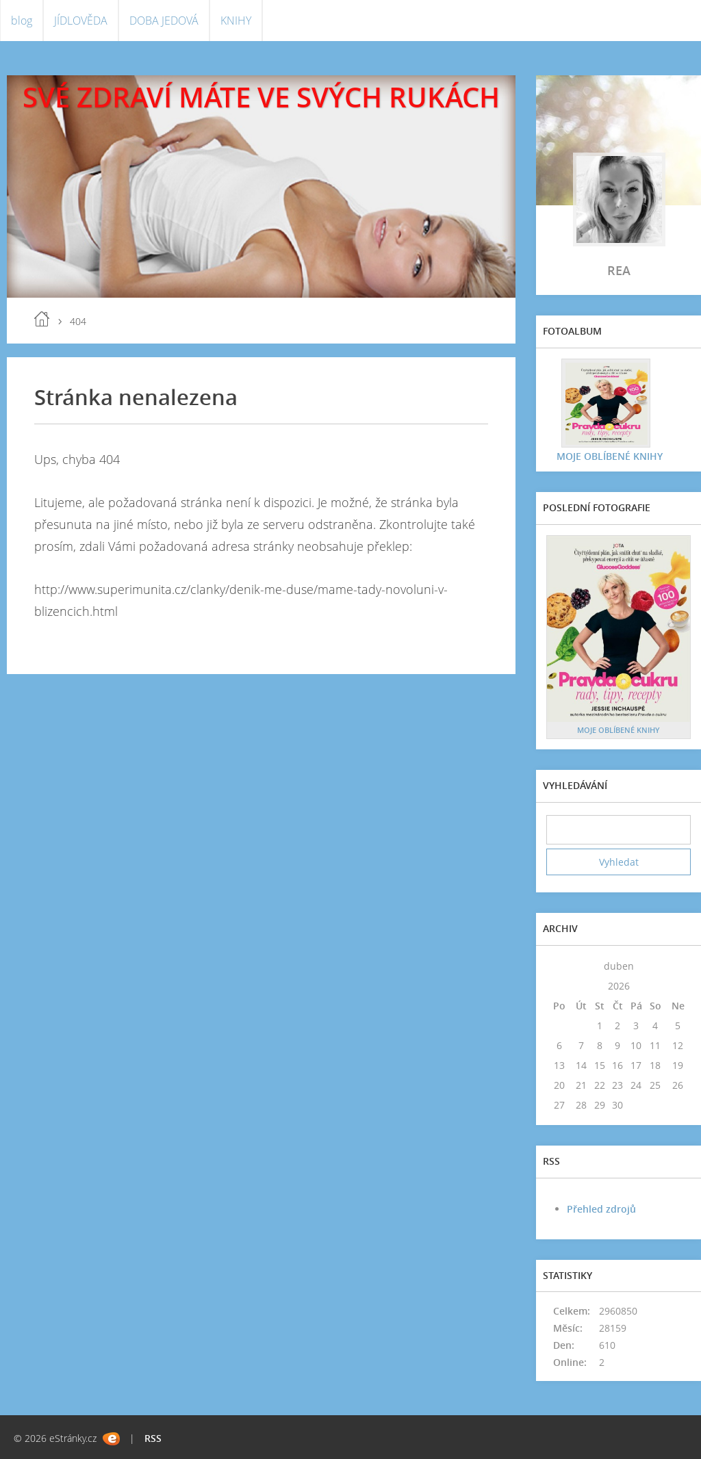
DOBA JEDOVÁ (164, 20)
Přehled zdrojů (601, 1208)
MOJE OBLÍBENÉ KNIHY (610, 456)
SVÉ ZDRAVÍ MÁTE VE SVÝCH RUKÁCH (261, 97)
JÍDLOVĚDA (80, 20)
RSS (153, 1438)
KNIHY (235, 20)
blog (21, 20)
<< (559, 965)
